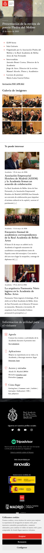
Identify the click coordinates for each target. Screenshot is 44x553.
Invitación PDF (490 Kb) (13, 84)
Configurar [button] (22, 547)
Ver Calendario (13, 344)
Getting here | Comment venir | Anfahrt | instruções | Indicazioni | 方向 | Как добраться (23, 391)
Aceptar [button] (22, 536)
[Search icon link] (36, 4)
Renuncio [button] (22, 542)
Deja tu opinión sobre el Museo (22, 452)
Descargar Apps (14, 361)
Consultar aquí (21, 375)
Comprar (20, 377)
